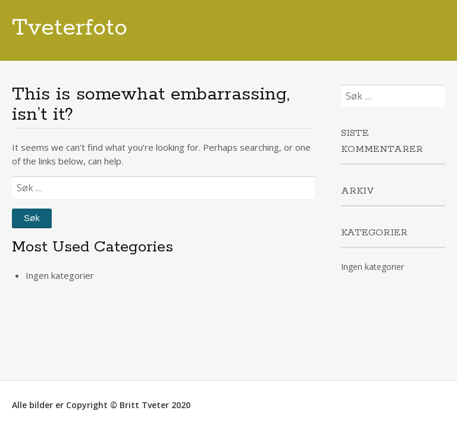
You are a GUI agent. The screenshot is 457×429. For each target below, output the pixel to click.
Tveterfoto (69, 28)
